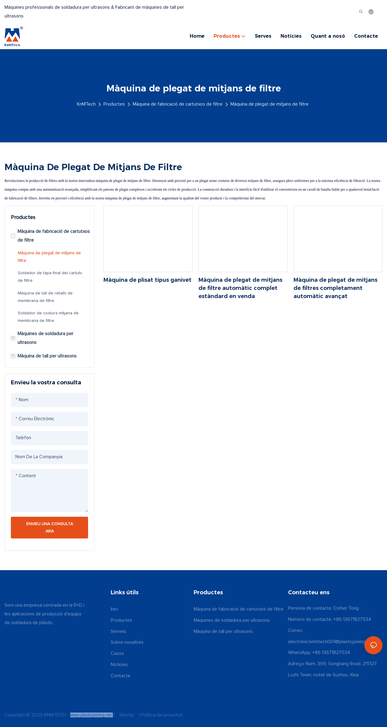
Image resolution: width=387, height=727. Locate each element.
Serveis (118, 631)
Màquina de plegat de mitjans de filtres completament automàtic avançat (335, 288)
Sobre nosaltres (127, 642)
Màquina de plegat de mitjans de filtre (269, 104)
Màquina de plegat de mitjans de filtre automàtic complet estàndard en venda (240, 288)
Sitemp (126, 715)
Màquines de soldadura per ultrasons (232, 620)
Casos (117, 653)
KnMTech (86, 104)
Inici (114, 609)
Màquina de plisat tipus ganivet (147, 280)
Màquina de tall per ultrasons (223, 631)
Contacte (120, 675)
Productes (114, 104)
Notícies (119, 664)
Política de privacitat (161, 715)
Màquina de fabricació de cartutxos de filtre (178, 104)
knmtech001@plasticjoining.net (341, 641)
